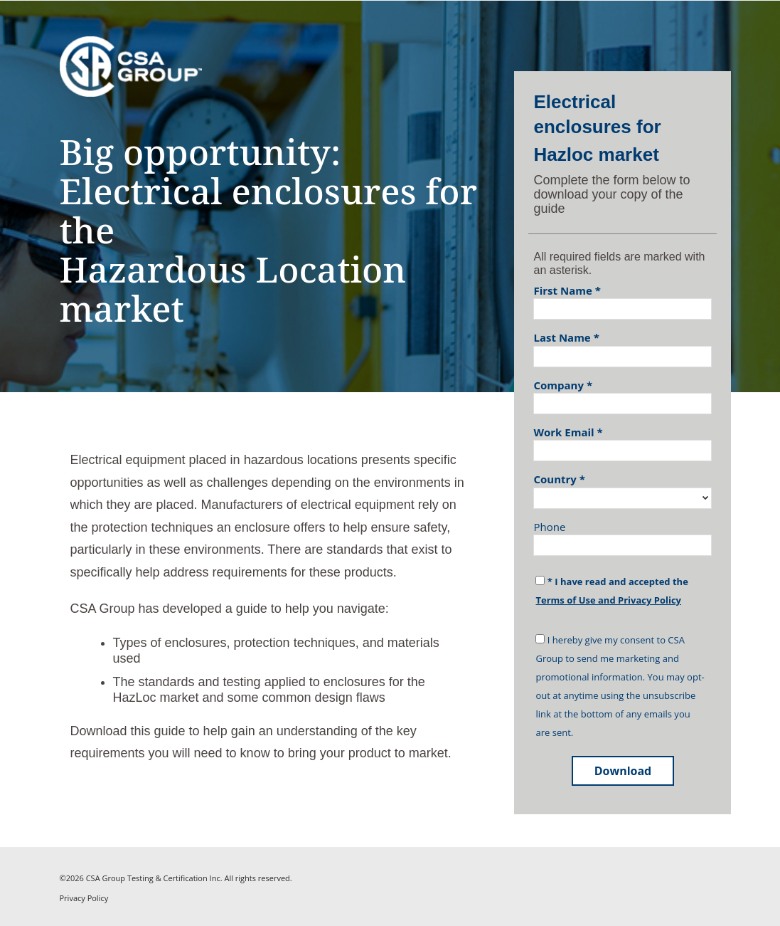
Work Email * (567, 432)
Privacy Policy (84, 898)
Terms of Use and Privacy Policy (607, 600)
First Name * (566, 290)
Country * (559, 479)
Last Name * (566, 337)
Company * (562, 385)
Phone (549, 526)
